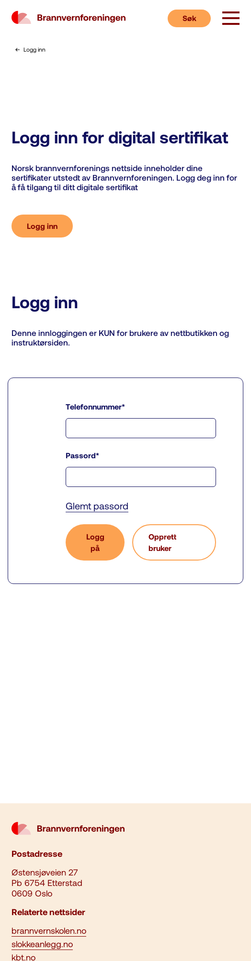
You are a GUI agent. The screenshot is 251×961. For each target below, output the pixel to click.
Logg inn (42, 225)
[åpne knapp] (231, 19)
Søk (189, 17)
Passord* (82, 455)
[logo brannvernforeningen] (68, 18)
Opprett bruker (162, 542)
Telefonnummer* (95, 406)
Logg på (95, 542)
